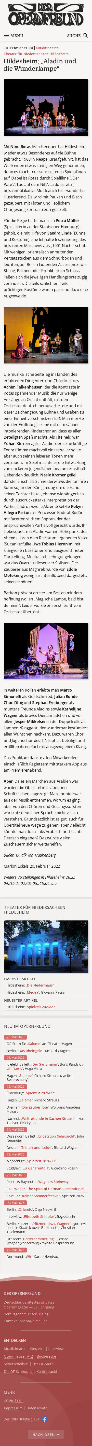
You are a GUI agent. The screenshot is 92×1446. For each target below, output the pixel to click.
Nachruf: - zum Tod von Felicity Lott (46, 1121)
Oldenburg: (31, 1093)
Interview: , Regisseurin (41, 1217)
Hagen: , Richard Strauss (33, 1100)
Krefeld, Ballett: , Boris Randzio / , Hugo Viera (45, 1066)
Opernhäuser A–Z (18, 1356)
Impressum (13, 1408)
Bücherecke (46, 1356)
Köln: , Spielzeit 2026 (45, 1196)
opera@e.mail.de (34, 1321)
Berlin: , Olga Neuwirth (32, 1210)
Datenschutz (36, 1408)
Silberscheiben (16, 1364)
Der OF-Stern (43, 1364)
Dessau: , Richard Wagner (43, 1148)
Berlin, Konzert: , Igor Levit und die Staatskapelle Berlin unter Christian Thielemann (47, 1228)
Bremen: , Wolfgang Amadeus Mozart (44, 1109)
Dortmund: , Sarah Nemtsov (33, 1257)
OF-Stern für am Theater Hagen (39, 1044)
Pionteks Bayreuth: (38, 1182)
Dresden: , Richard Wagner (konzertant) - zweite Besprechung (40, 1241)
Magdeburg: (31, 1161)
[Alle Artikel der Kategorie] (46, 946)
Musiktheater (47, 48)
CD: (46, 1189)
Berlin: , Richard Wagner (38, 1051)
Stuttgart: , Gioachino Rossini (42, 1168)
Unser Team (14, 1400)
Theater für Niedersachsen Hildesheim (36, 54)
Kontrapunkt (47, 1372)
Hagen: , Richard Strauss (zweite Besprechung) (39, 1078)
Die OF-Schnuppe (18, 1372)
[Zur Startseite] (46, 15)
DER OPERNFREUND (22, 1293)
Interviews (56, 1349)
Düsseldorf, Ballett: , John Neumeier (45, 1138)
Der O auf (21, 1419)
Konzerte (37, 1349)
